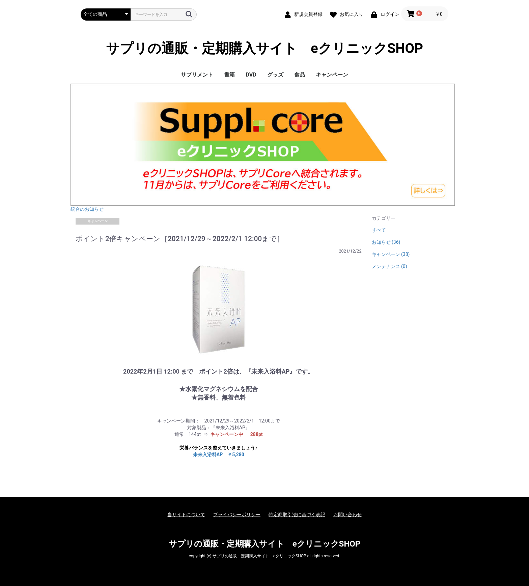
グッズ (275, 74)
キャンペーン (332, 74)
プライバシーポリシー (236, 514)
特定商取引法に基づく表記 (297, 514)
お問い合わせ (347, 514)
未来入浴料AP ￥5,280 (218, 454)
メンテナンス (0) (389, 266)
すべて (379, 230)
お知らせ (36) (386, 242)
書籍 (229, 74)
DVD (251, 74)
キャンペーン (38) (391, 254)
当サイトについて (186, 514)
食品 (299, 74)
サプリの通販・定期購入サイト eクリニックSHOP (264, 48)
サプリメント (197, 74)
